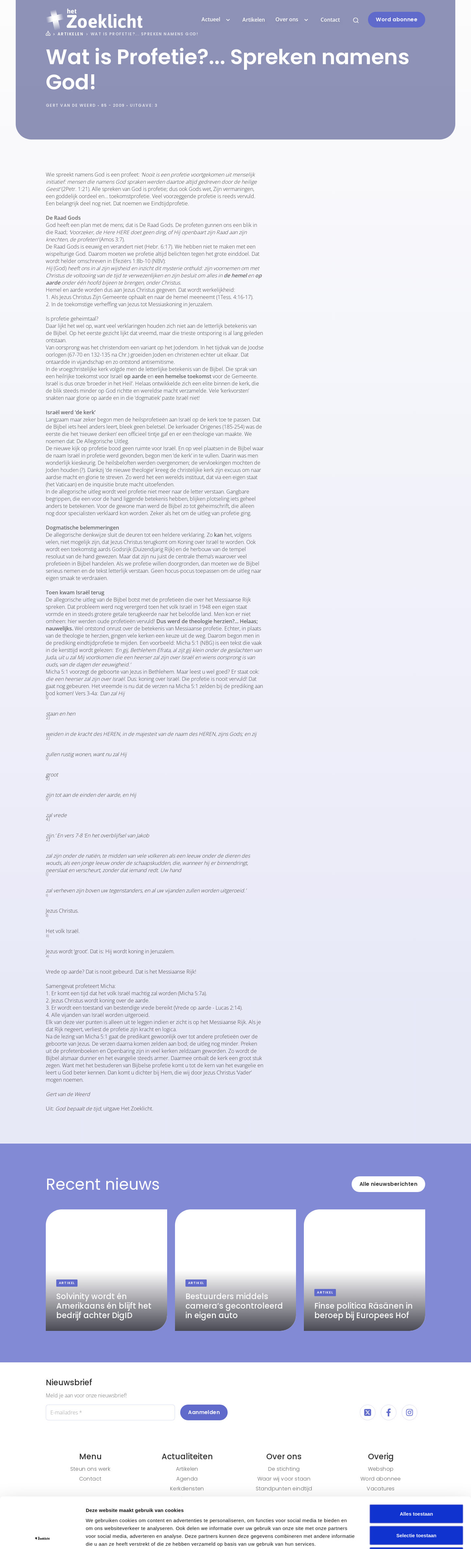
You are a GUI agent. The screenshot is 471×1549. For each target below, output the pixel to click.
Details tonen (353, 1536)
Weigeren (416, 1506)
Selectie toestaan (416, 1484)
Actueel (216, 19)
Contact (330, 19)
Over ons (292, 19)
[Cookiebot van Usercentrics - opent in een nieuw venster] (42, 1536)
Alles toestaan (416, 1463)
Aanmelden (204, 1412)
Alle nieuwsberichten (388, 1184)
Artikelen (253, 19)
